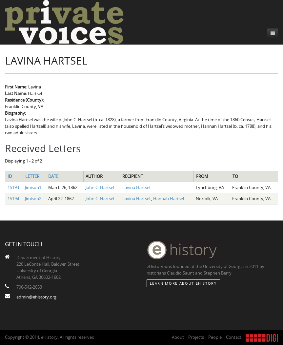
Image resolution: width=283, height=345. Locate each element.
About (178, 337)
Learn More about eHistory (183, 283)
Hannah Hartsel (168, 198)
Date (53, 176)
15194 (13, 198)
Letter (32, 176)
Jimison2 (33, 198)
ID (10, 176)
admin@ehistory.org (36, 297)
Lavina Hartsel (136, 187)
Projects (196, 337)
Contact (233, 337)
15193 (13, 187)
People (215, 337)
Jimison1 (33, 187)
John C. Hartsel (100, 187)
